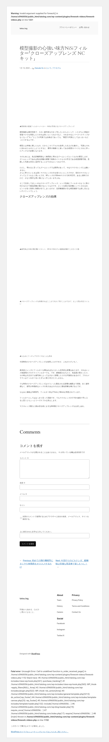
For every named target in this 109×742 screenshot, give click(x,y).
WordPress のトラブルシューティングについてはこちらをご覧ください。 (40, 732)
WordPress (35, 654)
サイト (22, 505)
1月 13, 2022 (25, 68)
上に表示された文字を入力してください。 (36, 532)
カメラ (48, 68)
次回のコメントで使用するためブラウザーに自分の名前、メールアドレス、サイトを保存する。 (56, 517)
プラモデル (56, 68)
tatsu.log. (24, 28)
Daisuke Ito (39, 68)
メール (23, 494)
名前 (22, 483)
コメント (24, 458)
